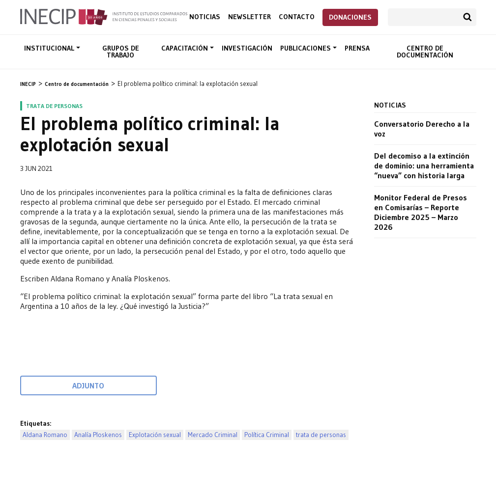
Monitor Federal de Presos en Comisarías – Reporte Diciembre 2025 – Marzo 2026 (420, 212)
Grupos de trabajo (120, 51)
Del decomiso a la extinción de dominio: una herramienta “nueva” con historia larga (424, 165)
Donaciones (350, 17)
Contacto (297, 17)
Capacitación (185, 48)
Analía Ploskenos (98, 435)
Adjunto (88, 385)
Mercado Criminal (212, 435)
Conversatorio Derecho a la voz (421, 128)
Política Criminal (266, 435)
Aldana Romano (45, 435)
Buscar (467, 17)
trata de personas (321, 435)
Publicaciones (306, 48)
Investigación (247, 48)
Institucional (50, 48)
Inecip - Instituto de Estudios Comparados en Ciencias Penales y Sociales (103, 16)
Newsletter (249, 17)
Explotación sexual (155, 435)
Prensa (357, 48)
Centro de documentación (425, 51)
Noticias (204, 17)
